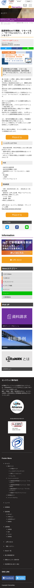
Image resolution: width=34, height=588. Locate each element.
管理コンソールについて (15, 473)
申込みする (17, 137)
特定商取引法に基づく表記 (12, 564)
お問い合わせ (9, 542)
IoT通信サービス (14, 468)
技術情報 (7, 511)
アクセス (10, 534)
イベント (7, 289)
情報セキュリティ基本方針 (12, 559)
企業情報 (7, 526)
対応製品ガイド (11, 495)
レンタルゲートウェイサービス (17, 471)
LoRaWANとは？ (11, 519)
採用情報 (10, 536)
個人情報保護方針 (9, 555)
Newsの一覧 (8, 550)
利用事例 (7, 507)
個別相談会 (7, 297)
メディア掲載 (8, 285)
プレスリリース (8, 281)
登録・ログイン (10, 546)
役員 (9, 531)
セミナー (10, 43)
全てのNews (7, 274)
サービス (7, 463)
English (28, 1)
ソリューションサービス (13, 478)
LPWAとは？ (10, 516)
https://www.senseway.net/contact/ (11, 209)
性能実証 (10, 521)
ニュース (7, 502)
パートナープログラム (13, 497)
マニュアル (12, 475)
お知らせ (7, 278)
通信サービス (11, 466)
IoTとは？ (10, 514)
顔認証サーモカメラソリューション (18, 492)
